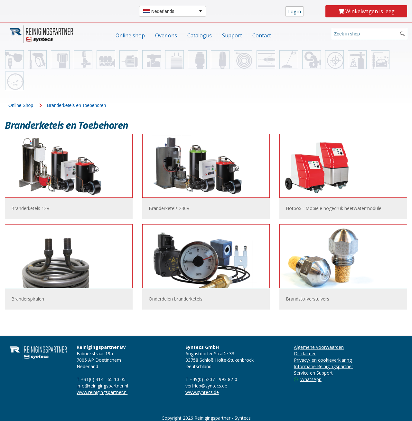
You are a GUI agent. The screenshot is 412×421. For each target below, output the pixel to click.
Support (232, 35)
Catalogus (199, 35)
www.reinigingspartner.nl (102, 392)
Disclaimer (305, 353)
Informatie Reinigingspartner (323, 366)
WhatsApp (308, 379)
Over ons (166, 35)
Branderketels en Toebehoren (76, 105)
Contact (261, 35)
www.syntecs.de (202, 392)
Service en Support (313, 373)
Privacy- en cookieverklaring (323, 360)
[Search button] (402, 33)
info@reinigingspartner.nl (102, 386)
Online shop (130, 35)
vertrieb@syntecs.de (206, 386)
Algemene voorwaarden (319, 347)
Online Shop (20, 105)
